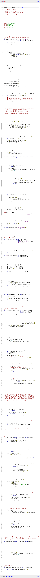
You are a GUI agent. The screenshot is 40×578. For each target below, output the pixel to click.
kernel (17, 5)
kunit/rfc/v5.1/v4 (10, 5)
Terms (12, 576)
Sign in (38, 1)
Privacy (9, 576)
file (22, 7)
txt (35, 576)
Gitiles (6, 576)
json (38, 576)
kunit (2, 5)
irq (20, 5)
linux (5, 5)
